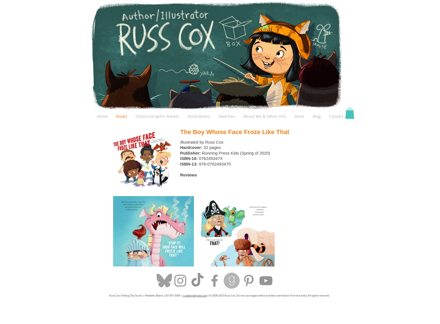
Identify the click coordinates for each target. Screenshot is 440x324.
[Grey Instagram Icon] (180, 281)
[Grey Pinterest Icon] (249, 281)
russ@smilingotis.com (195, 295)
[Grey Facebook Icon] (215, 281)
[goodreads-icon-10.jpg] (232, 281)
